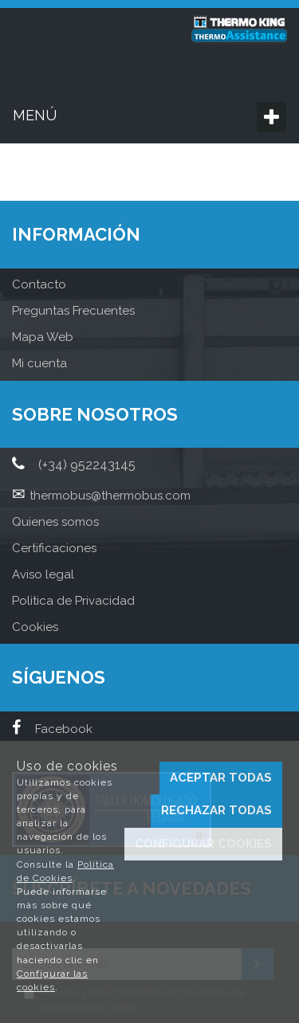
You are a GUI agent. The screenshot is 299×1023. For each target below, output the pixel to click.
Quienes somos (55, 522)
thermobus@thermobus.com (110, 495)
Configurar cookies (203, 844)
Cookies (35, 627)
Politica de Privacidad (73, 601)
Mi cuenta (39, 363)
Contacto (39, 284)
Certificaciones (54, 548)
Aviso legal (43, 574)
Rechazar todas (216, 810)
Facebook (52, 729)
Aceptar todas (221, 777)
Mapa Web (42, 337)
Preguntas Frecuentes (73, 311)
